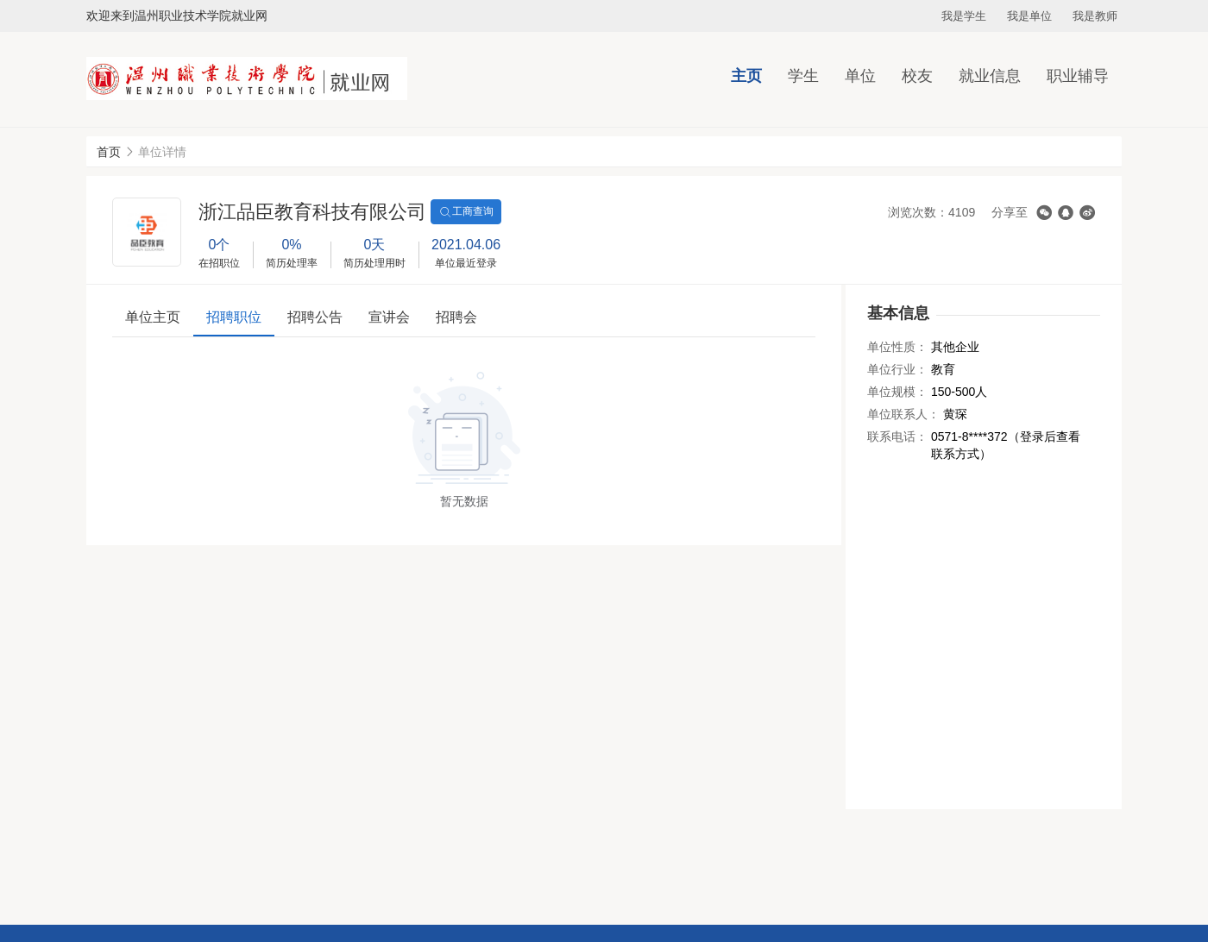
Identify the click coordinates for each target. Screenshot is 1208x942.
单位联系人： (903, 414)
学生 (803, 76)
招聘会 (456, 317)
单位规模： (897, 392)
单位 (860, 76)
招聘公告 (315, 317)
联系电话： (897, 436)
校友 (917, 76)
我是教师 (1095, 15)
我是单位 (1029, 15)
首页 (109, 152)
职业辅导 (1078, 76)
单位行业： (897, 369)
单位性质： (897, 347)
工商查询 (466, 212)
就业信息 (990, 76)
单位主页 (152, 317)
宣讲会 (389, 317)
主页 (746, 76)
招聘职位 (233, 317)
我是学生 (963, 15)
